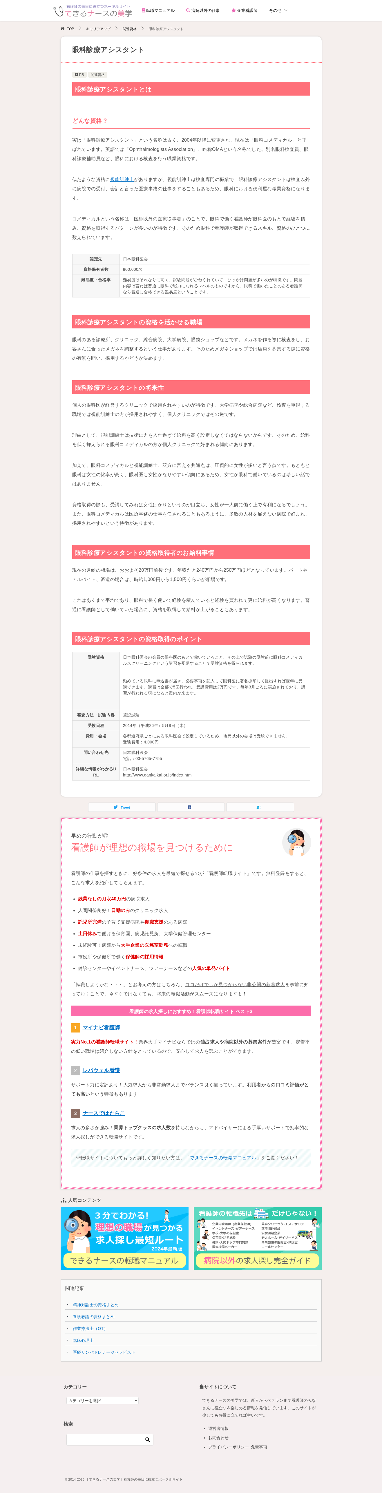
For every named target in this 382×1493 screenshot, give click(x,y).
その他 (275, 10)
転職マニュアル (158, 10)
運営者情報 (218, 1428)
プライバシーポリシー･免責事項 (237, 1447)
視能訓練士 (122, 179)
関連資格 (98, 75)
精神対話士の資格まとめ (96, 1304)
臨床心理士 (83, 1340)
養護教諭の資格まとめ (94, 1316)
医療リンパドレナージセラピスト (104, 1352)
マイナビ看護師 (101, 1027)
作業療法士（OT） (90, 1328)
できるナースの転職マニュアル (223, 1157)
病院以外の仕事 (203, 10)
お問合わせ (218, 1437)
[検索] (109, 1440)
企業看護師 (244, 10)
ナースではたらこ (104, 1113)
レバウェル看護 (101, 1070)
